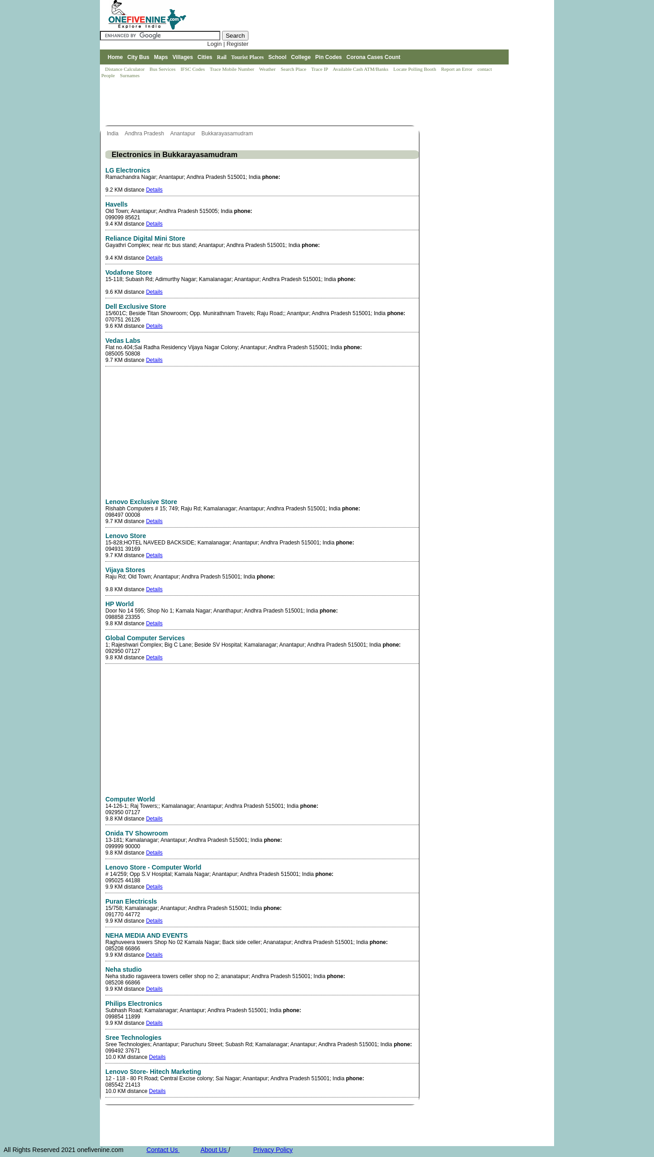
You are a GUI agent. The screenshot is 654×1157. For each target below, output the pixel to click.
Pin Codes (328, 57)
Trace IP (320, 69)
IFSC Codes (193, 69)
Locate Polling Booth (415, 69)
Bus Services (162, 69)
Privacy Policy (272, 1149)
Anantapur (183, 133)
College (301, 57)
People (108, 75)
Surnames (129, 75)
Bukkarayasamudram (228, 133)
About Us (214, 1149)
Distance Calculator (124, 69)
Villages (183, 57)
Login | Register (227, 43)
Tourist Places (247, 57)
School (277, 57)
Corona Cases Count (374, 57)
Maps (161, 57)
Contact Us (162, 1149)
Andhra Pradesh (144, 133)
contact (485, 69)
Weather (268, 69)
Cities (205, 57)
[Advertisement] (265, 102)
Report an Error (457, 69)
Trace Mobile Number (233, 69)
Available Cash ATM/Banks (360, 69)
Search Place (294, 69)
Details (154, 190)
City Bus (138, 57)
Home (115, 57)
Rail (222, 57)
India (113, 133)
